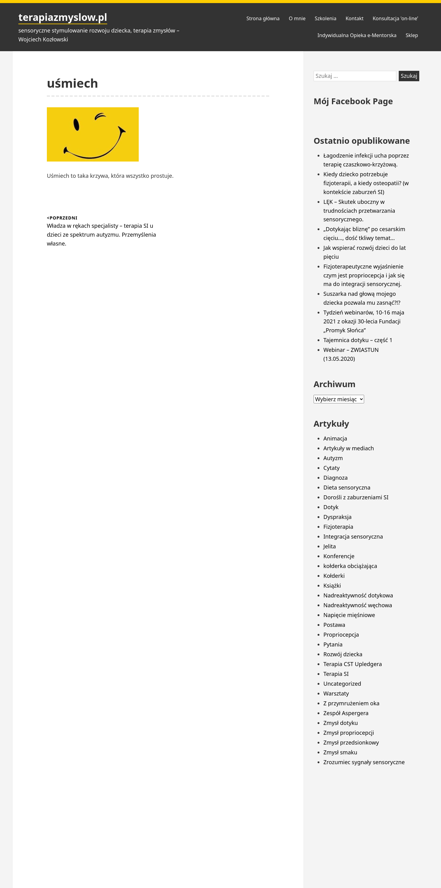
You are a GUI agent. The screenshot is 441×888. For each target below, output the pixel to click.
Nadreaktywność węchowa (357, 605)
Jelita (329, 546)
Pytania (333, 644)
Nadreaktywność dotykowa (358, 595)
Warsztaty (336, 693)
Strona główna (263, 18)
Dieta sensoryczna (347, 487)
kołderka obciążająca (350, 566)
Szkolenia (326, 18)
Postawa (334, 624)
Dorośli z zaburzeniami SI (356, 497)
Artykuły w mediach (348, 448)
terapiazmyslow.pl (62, 17)
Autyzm (333, 458)
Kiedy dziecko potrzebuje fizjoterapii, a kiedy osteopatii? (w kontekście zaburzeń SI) (366, 183)
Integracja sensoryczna (353, 536)
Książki (332, 585)
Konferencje (338, 556)
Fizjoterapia (338, 526)
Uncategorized (342, 683)
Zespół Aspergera (345, 713)
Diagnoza (335, 477)
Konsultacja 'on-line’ (395, 18)
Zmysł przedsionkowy (351, 742)
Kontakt (354, 18)
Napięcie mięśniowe (349, 615)
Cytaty (331, 467)
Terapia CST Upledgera (352, 664)
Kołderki (334, 575)
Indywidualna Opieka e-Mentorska (357, 35)
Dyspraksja (337, 516)
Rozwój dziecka (342, 654)
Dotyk (330, 507)
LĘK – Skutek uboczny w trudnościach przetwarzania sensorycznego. (359, 210)
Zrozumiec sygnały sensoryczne (364, 762)
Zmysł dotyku (340, 722)
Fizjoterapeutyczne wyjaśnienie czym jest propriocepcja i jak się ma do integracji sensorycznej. (364, 275)
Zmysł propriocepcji (348, 732)
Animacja (335, 438)
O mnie (297, 18)
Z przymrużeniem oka (351, 703)
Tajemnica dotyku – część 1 (358, 340)
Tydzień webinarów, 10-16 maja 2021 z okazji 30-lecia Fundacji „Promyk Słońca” (363, 321)
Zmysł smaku (340, 752)
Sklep (412, 35)
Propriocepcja (341, 634)
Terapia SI (336, 673)
